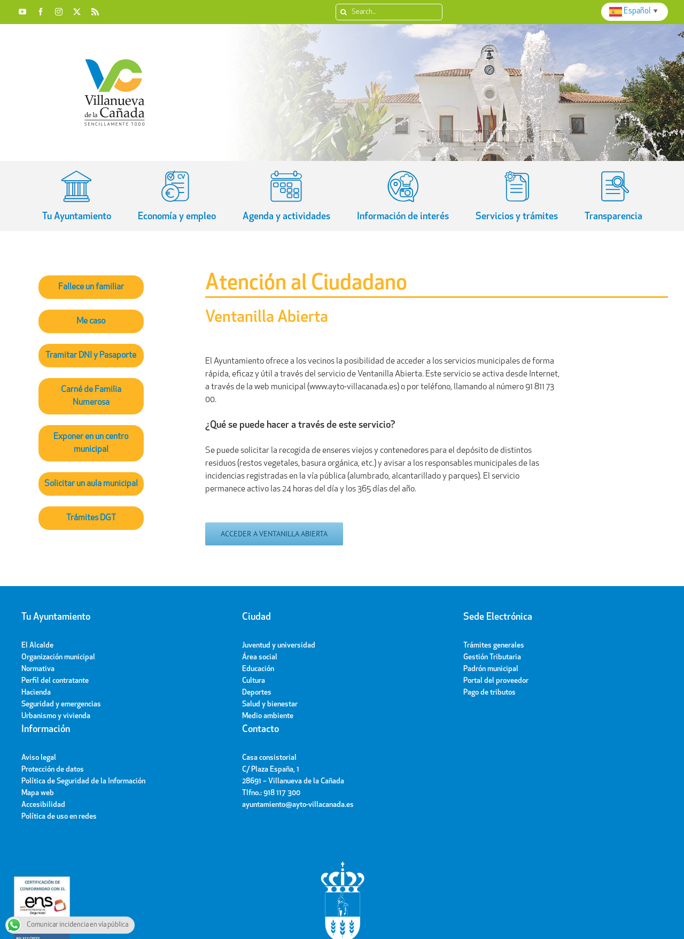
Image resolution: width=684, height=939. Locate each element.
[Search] (344, 12)
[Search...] (389, 12)
